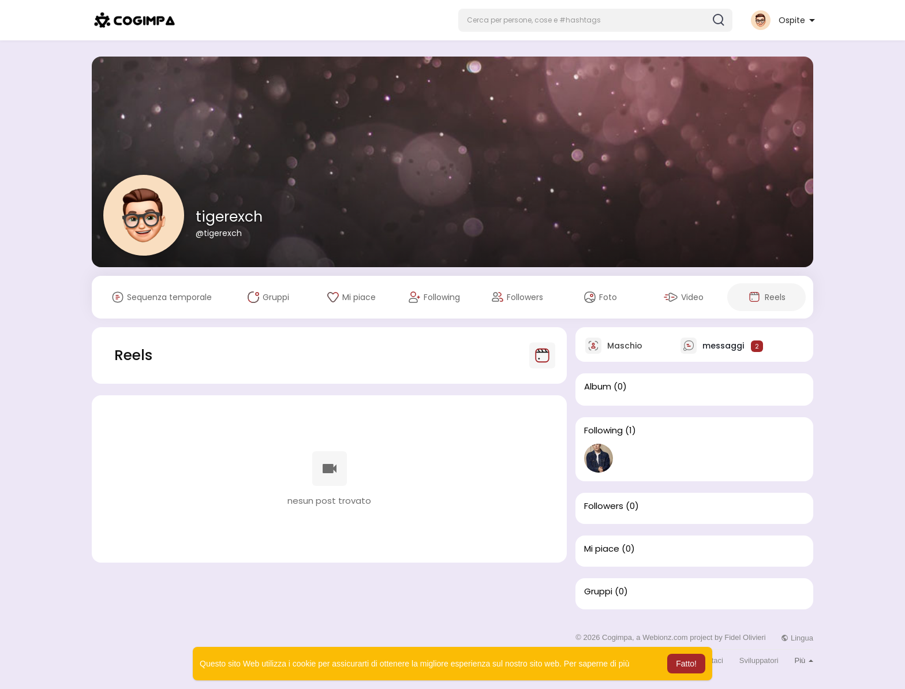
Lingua (797, 638)
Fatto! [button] (686, 663)
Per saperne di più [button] (597, 663)
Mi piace (601, 548)
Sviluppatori (759, 660)
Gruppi (598, 591)
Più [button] (804, 660)
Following (603, 430)
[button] (595, 20)
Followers (603, 506)
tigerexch (229, 217)
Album (597, 386)
